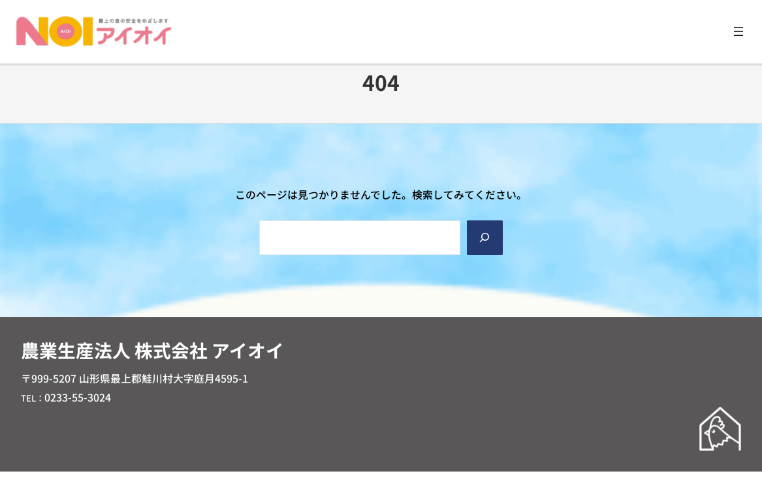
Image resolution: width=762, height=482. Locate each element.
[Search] (485, 237)
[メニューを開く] (738, 31)
